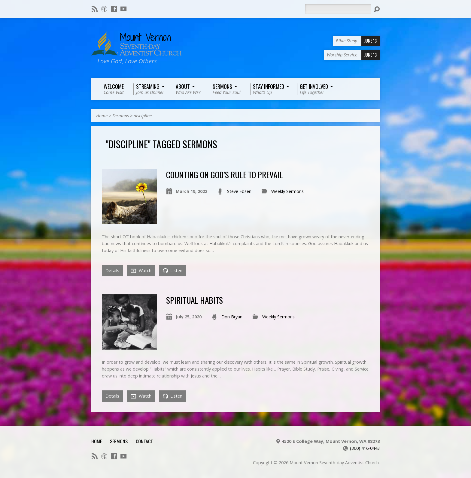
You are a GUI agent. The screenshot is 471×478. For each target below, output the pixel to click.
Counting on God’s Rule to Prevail (224, 174)
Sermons (120, 116)
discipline (143, 116)
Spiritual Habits (194, 300)
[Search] (338, 9)
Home (102, 116)
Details (112, 270)
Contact (144, 441)
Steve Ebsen (239, 191)
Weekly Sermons (287, 191)
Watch (141, 271)
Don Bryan (231, 317)
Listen (172, 270)
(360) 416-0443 (365, 448)
